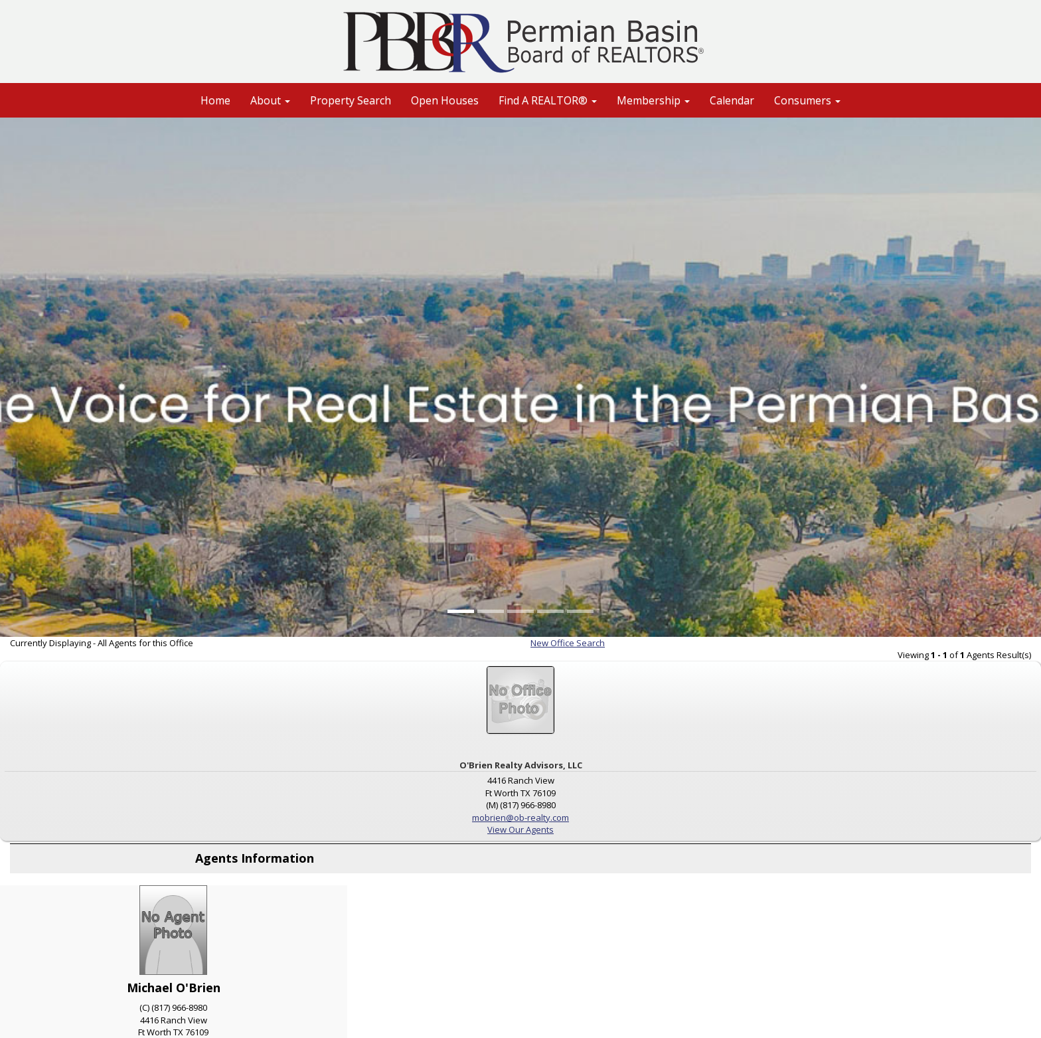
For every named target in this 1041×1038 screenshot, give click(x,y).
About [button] (270, 100)
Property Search (350, 100)
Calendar (732, 100)
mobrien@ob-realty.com (520, 817)
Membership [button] (653, 100)
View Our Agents (520, 829)
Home (215, 100)
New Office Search (567, 643)
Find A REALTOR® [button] (548, 100)
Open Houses (445, 100)
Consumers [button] (807, 100)
